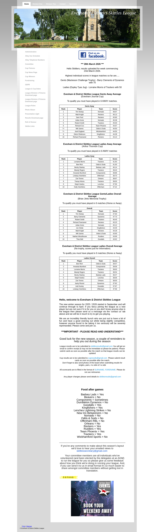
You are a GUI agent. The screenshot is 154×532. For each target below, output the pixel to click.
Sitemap (29, 526)
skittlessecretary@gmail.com (92, 451)
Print (22, 526)
